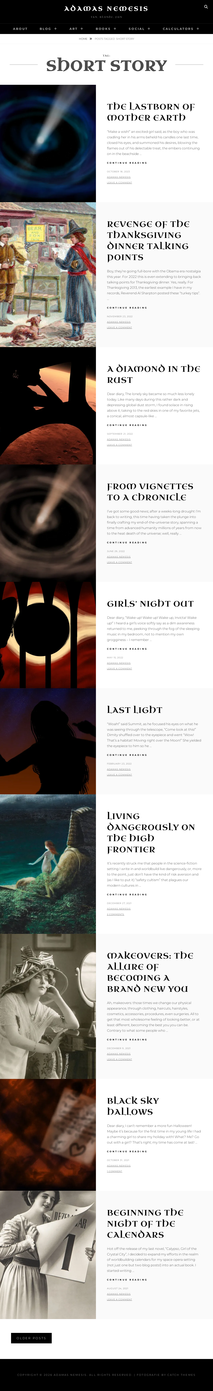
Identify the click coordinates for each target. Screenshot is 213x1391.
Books (103, 29)
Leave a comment (119, 182)
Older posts (31, 1338)
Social (137, 29)
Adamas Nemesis (106, 9)
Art (73, 29)
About (20, 29)
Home (83, 38)
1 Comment (114, 1171)
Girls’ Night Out (150, 604)
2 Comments (115, 914)
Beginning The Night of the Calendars (145, 1224)
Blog (46, 29)
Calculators (178, 29)
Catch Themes (181, 1374)
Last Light (135, 710)
